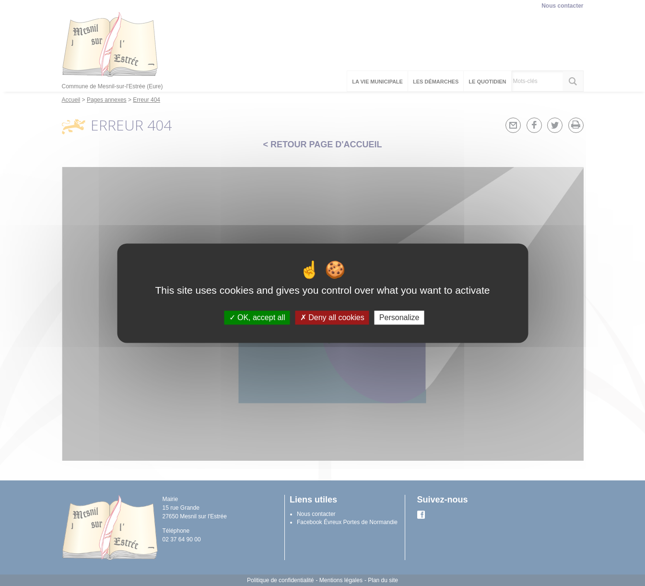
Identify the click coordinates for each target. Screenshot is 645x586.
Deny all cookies (332, 317)
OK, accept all (257, 317)
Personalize (399, 317)
